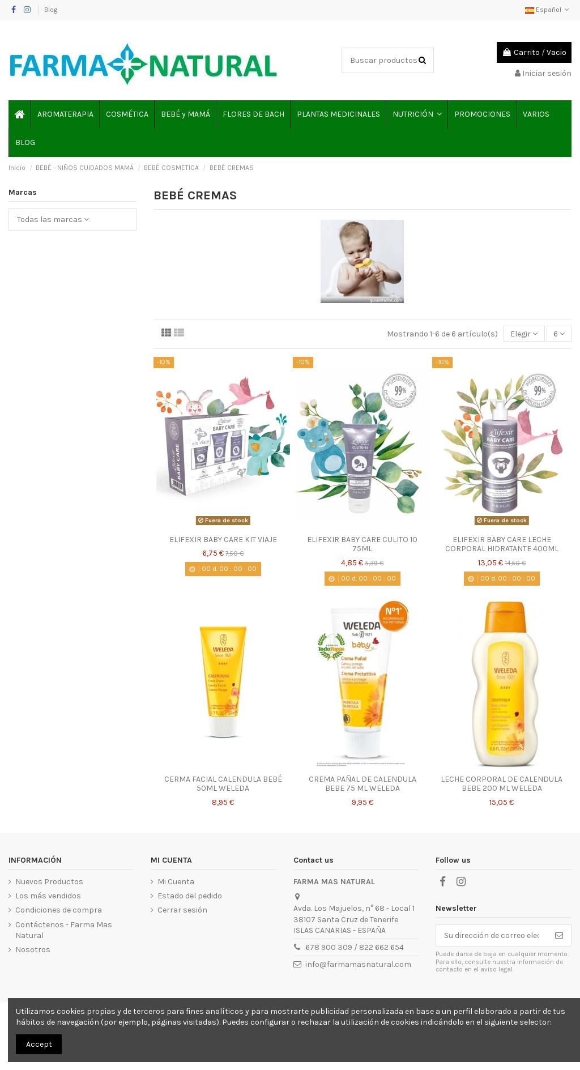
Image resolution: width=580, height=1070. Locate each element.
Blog (50, 10)
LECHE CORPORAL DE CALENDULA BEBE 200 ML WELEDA (501, 784)
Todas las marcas (53, 219)
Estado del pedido (189, 896)
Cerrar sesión (182, 910)
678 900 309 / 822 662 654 (354, 947)
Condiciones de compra (58, 910)
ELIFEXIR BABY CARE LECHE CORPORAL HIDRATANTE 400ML (501, 544)
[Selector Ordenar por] (524, 334)
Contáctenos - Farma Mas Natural (63, 930)
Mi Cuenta (175, 881)
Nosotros (32, 949)
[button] (416, 114)
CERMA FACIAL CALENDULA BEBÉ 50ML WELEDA (223, 784)
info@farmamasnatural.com (358, 964)
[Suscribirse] (559, 936)
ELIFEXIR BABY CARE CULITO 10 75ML (362, 544)
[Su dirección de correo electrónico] (491, 936)
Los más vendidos (48, 896)
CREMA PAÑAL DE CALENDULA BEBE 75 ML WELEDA (362, 784)
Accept (39, 1044)
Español (548, 10)
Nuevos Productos (49, 881)
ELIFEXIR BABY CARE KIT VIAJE (223, 539)
